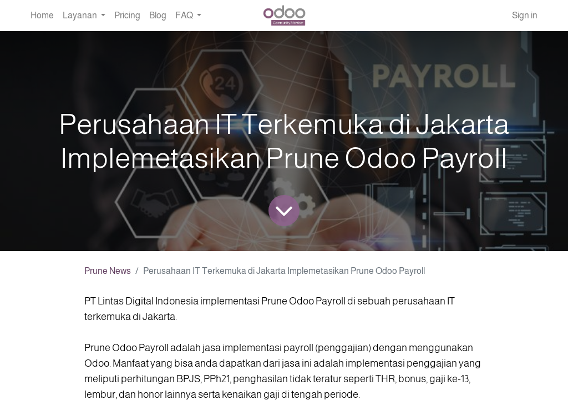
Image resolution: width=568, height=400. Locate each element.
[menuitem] (42, 15)
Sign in (524, 15)
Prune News (107, 271)
